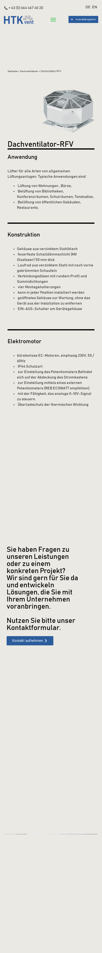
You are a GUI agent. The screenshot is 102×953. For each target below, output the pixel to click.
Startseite (12, 71)
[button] (53, 19)
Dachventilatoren (29, 71)
